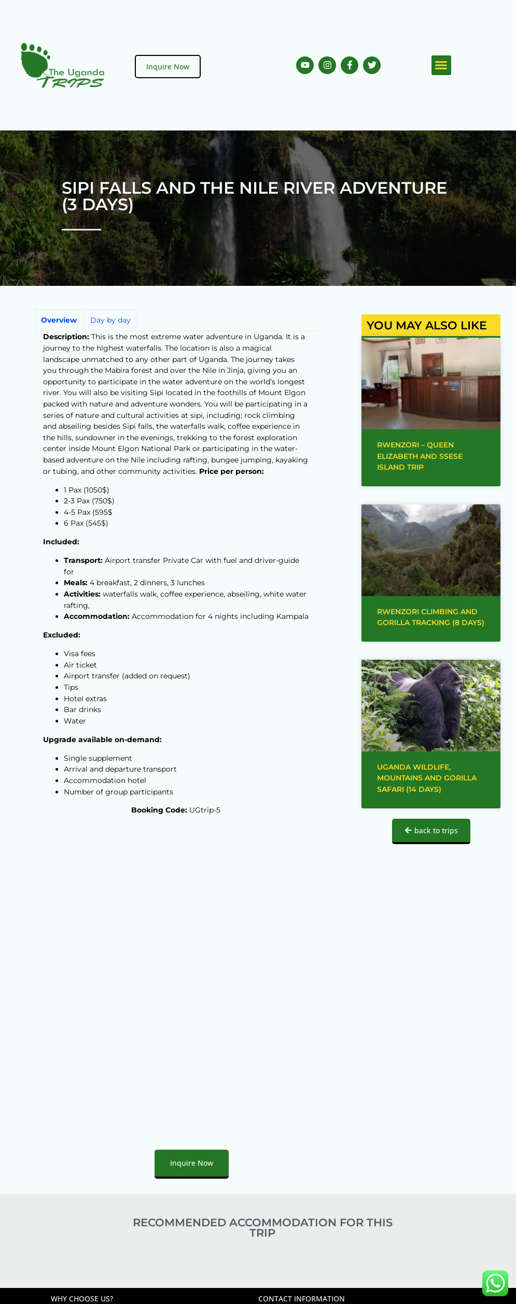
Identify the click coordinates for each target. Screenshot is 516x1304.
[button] (441, 65)
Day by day (110, 320)
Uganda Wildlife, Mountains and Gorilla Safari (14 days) (427, 778)
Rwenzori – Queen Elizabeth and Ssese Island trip (420, 456)
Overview (59, 320)
